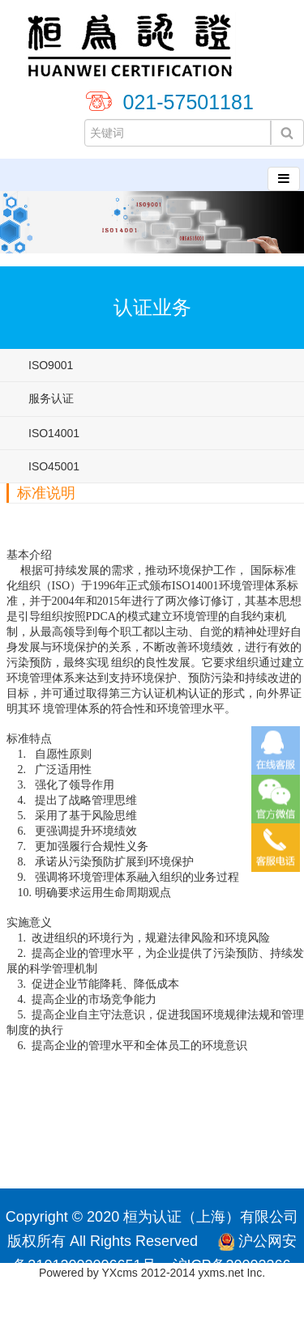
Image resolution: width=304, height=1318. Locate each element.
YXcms (120, 1272)
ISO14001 (53, 433)
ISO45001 (53, 466)
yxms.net (221, 1272)
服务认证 (51, 398)
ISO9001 (50, 365)
